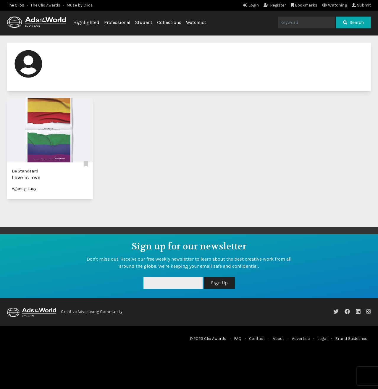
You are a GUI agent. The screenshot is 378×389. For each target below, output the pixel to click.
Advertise (301, 338)
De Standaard (25, 171)
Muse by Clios (80, 5)
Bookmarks (304, 5)
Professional (117, 22)
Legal (322, 338)
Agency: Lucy (24, 188)
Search (353, 22)
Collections (169, 22)
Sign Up (219, 282)
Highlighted (86, 22)
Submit (361, 5)
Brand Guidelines (351, 338)
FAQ (237, 338)
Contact (257, 338)
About (278, 338)
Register (275, 5)
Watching (334, 5)
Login (251, 5)
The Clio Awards (45, 5)
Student (143, 22)
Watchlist (196, 22)
